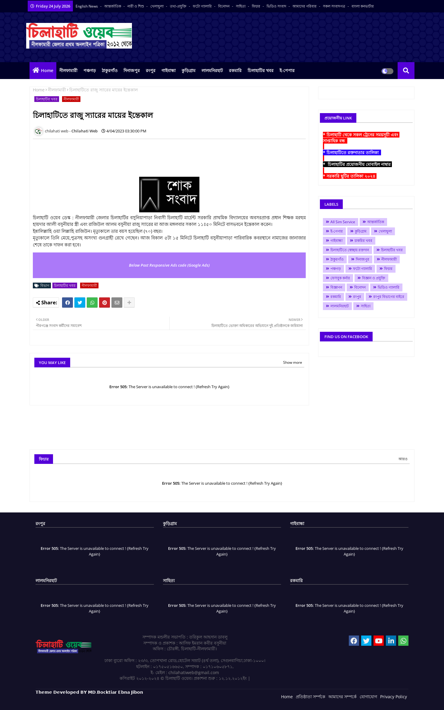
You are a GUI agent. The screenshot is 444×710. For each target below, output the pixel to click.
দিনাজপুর (132, 70)
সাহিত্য (241, 6)
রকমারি (235, 70)
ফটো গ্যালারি (203, 6)
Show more (292, 362)
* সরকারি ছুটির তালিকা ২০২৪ (350, 176)
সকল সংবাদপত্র (334, 6)
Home (47, 70)
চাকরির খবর (363, 240)
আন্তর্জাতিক (113, 6)
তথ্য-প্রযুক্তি (178, 6)
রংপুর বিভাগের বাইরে (388, 296)
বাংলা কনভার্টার (363, 6)
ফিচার (256, 6)
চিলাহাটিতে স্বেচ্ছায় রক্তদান (349, 249)
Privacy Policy (393, 696)
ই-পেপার (287, 70)
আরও (403, 458)
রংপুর (150, 70)
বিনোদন (224, 6)
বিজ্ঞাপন (336, 287)
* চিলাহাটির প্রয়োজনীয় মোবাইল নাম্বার (357, 164)
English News (87, 6)
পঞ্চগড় (89, 70)
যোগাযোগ (368, 696)
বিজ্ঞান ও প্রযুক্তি (373, 278)
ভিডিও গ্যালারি (388, 287)
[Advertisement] (142, 157)
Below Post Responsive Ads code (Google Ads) (169, 265)
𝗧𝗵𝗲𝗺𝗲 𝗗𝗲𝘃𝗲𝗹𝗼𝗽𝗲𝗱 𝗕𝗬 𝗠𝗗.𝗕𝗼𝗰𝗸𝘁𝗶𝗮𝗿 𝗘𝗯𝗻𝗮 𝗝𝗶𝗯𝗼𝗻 (89, 692)
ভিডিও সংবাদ (277, 6)
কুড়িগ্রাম (188, 70)
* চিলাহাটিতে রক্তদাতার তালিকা (352, 152)
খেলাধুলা (157, 6)
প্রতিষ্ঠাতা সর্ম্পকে (310, 696)
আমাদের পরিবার (304, 6)
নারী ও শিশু (136, 6)
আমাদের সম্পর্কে (342, 696)
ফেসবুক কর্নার (340, 278)
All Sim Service (342, 221)
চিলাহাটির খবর (261, 70)
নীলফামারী (68, 70)
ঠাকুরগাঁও (109, 70)
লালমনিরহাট (212, 70)
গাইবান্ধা (168, 70)
